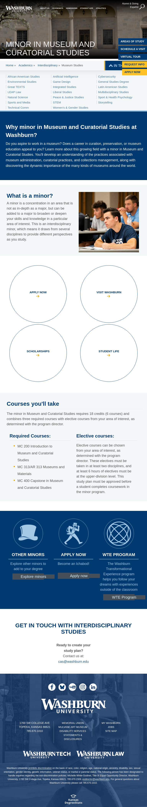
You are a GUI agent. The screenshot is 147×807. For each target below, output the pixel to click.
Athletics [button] (101, 8)
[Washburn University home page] (19, 9)
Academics (26, 65)
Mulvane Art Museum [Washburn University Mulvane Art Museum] (72, 727)
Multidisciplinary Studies (113, 92)
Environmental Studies (22, 81)
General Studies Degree (113, 81)
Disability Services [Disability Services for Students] (73, 731)
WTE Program (124, 597)
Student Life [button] (86, 8)
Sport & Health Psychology (115, 97)
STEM (57, 102)
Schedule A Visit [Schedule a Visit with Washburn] (133, 49)
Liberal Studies (62, 92)
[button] (142, 7)
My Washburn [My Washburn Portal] (111, 723)
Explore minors (33, 576)
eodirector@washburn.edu (95, 779)
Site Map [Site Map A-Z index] (111, 731)
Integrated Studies (64, 86)
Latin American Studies (112, 86)
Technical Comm (18, 107)
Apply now (78, 576)
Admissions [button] (71, 8)
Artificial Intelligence (65, 76)
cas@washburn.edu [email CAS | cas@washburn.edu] (73, 662)
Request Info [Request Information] (134, 64)
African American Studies (24, 76)
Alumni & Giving (130, 3)
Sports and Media (19, 102)
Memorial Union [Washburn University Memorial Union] (73, 723)
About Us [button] (45, 8)
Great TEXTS (16, 86)
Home (9, 65)
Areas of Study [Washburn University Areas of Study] (132, 41)
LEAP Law (14, 92)
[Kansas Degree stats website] (73, 800)
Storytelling (105, 102)
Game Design (61, 81)
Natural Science (18, 97)
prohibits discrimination (40, 768)
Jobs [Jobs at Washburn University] (111, 727)
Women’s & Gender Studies (70, 107)
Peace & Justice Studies (68, 97)
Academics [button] (57, 8)
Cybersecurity (107, 76)
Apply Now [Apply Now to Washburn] (132, 72)
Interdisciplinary (48, 65)
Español (134, 7)
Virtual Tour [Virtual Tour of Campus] (130, 56)
